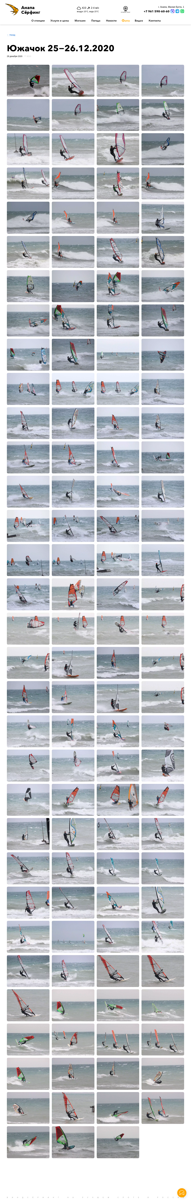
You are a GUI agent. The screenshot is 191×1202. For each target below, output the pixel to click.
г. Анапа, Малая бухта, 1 (171, 7)
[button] (35, 9)
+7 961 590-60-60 (156, 11)
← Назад (11, 35)
